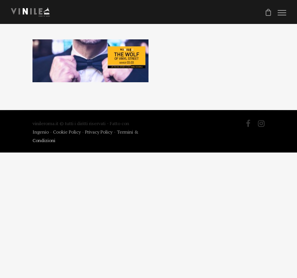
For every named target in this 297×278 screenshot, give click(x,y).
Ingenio (40, 132)
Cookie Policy (67, 132)
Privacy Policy (99, 132)
